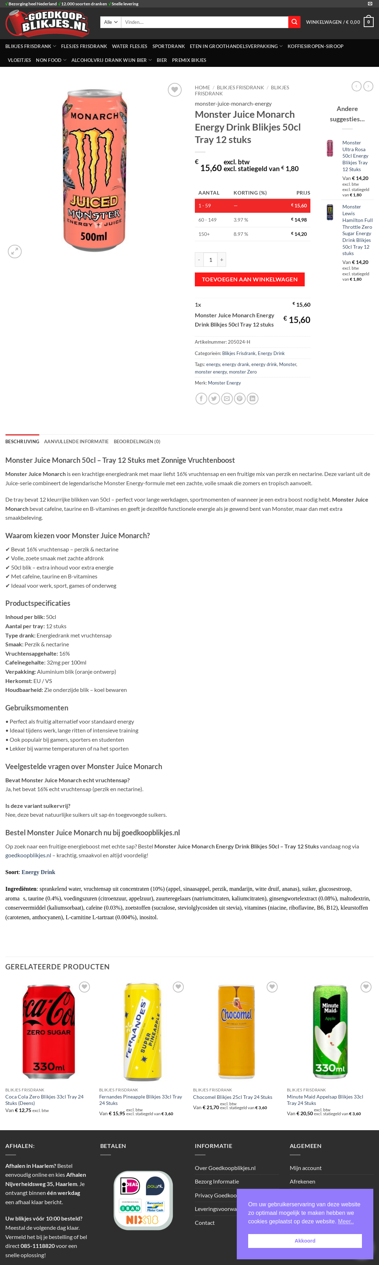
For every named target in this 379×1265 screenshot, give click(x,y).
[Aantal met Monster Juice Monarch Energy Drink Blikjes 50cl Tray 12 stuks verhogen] (222, 259)
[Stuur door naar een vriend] (227, 398)
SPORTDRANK (169, 46)
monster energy (211, 372)
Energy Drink (271, 353)
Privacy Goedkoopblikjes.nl (228, 1195)
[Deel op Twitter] (214, 398)
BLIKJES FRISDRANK (30, 46)
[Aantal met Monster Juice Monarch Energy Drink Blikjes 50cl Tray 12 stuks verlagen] (199, 259)
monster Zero (243, 372)
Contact (205, 1222)
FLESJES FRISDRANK (84, 46)
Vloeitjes (19, 60)
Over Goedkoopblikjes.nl (225, 1167)
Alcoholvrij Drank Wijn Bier (111, 60)
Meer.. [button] (346, 1221)
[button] (340, 22)
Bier (162, 60)
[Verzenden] (294, 22)
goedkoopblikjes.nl (28, 855)
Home (202, 87)
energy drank (235, 364)
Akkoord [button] (305, 1241)
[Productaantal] (210, 259)
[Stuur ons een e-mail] (370, 3)
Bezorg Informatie (217, 1181)
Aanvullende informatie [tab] (76, 441)
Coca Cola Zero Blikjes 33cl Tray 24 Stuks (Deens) (44, 1100)
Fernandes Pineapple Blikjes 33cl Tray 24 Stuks (140, 1100)
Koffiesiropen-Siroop (315, 46)
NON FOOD (51, 60)
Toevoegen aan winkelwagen (250, 279)
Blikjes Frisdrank (239, 353)
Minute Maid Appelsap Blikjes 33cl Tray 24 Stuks (325, 1100)
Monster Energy (224, 383)
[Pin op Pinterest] (240, 398)
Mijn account (306, 1167)
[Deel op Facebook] (201, 398)
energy (213, 364)
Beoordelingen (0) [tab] (137, 441)
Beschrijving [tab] (22, 441)
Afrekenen (302, 1181)
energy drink (264, 364)
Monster (287, 364)
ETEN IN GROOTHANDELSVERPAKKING (236, 46)
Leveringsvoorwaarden (223, 1208)
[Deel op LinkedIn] (252, 398)
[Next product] (357, 86)
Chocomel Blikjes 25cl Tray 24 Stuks (232, 1097)
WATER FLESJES (129, 46)
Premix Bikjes (189, 60)
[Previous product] (368, 86)
